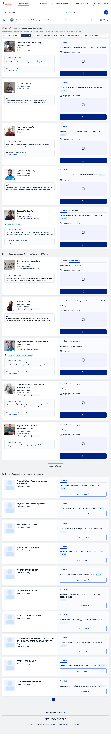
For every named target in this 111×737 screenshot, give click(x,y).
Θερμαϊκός (26, 35)
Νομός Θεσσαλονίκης (11, 35)
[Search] (106, 12)
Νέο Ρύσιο (95, 35)
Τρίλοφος (47, 35)
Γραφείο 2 (72, 301)
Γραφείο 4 (89, 301)
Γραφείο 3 (80, 301)
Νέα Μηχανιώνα (73, 35)
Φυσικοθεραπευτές (43, 727)
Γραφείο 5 (98, 301)
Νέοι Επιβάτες (59, 35)
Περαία (85, 35)
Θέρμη (105, 35)
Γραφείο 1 (63, 42)
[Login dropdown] (96, 3)
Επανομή (37, 35)
